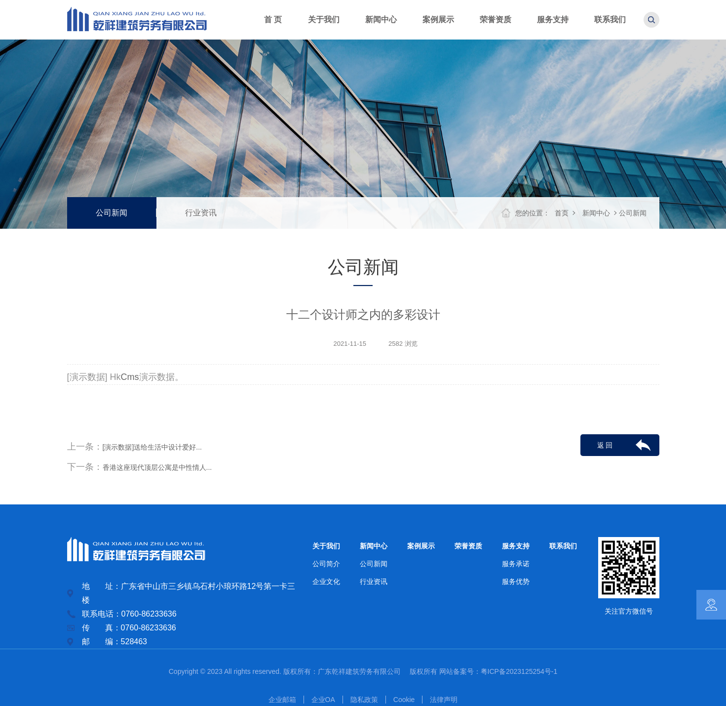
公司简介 (326, 564)
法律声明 (444, 700)
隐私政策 (364, 700)
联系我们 (563, 546)
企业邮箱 (282, 700)
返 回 (605, 445)
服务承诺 (516, 564)
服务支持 (516, 546)
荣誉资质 (468, 546)
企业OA (323, 700)
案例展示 (421, 546)
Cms (130, 377)
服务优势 (516, 581)
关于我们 (326, 546)
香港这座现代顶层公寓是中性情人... (157, 467)
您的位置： (532, 213)
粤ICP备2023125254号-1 (519, 671)
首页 (562, 213)
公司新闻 (111, 212)
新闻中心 (596, 213)
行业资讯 (201, 212)
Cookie (404, 700)
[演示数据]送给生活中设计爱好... (152, 447)
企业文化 (326, 581)
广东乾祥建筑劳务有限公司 (363, 671)
